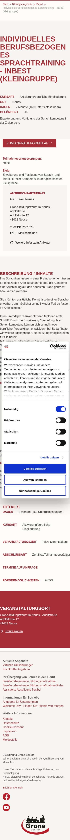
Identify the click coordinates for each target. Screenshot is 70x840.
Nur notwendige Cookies (35, 490)
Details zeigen (49, 457)
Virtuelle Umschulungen (18, 665)
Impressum (10, 731)
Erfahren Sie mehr (13, 787)
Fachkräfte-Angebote (16, 669)
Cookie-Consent (13, 727)
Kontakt (8, 718)
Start (5, 4)
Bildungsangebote (22, 4)
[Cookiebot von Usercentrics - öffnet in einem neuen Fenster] (50, 346)
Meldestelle (10, 739)
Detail (39, 4)
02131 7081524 (23, 227)
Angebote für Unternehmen (20, 701)
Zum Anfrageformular (28, 143)
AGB (6, 735)
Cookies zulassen (35, 468)
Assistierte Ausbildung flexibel (22, 689)
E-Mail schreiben (26, 232)
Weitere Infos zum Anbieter (32, 242)
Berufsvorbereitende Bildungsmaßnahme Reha (33, 685)
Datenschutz (11, 722)
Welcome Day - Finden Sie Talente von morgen (33, 705)
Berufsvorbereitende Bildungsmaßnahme (29, 681)
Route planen (14, 631)
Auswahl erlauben (35, 479)
